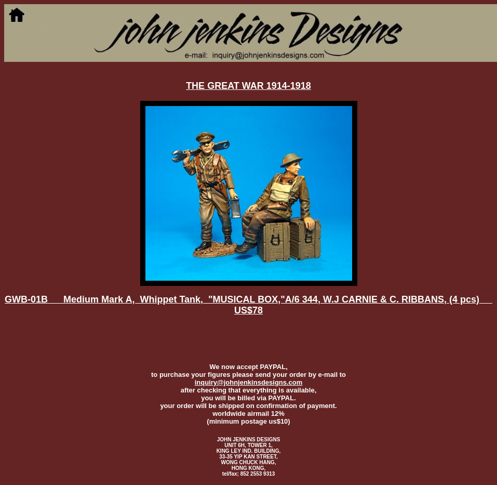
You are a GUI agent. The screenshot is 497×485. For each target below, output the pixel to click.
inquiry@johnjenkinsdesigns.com (249, 382)
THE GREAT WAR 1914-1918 (248, 86)
